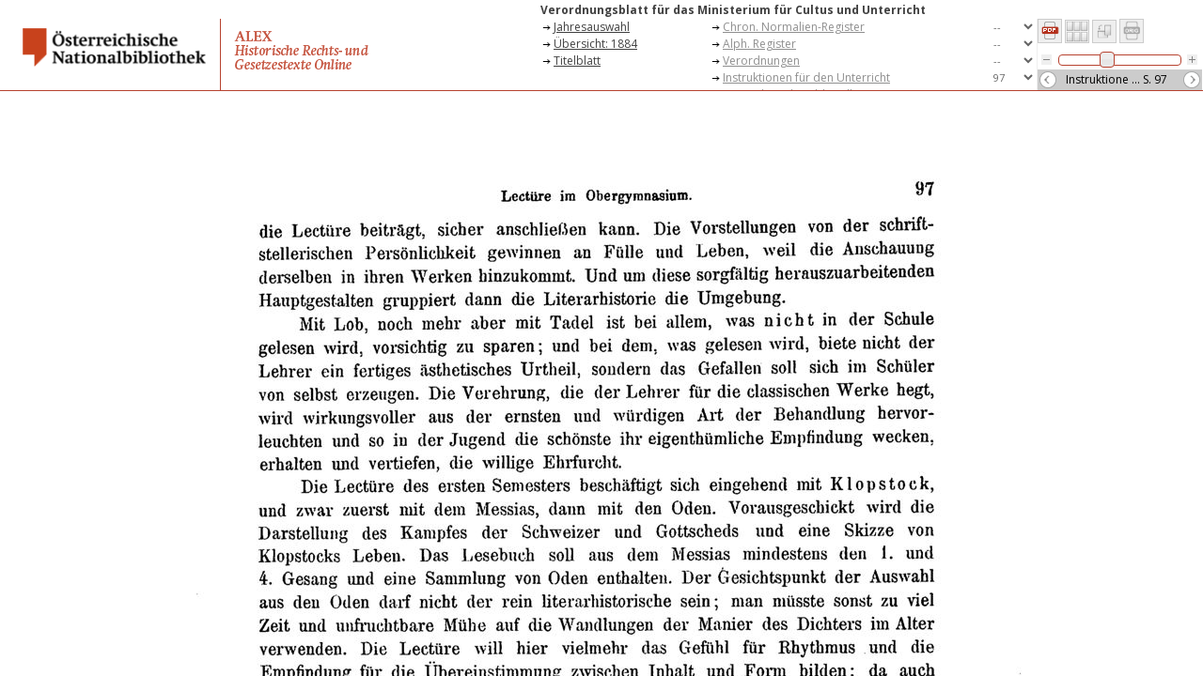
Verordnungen (761, 61)
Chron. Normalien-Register (794, 27)
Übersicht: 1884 (595, 44)
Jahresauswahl (592, 27)
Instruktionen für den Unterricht (806, 77)
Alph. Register (759, 44)
